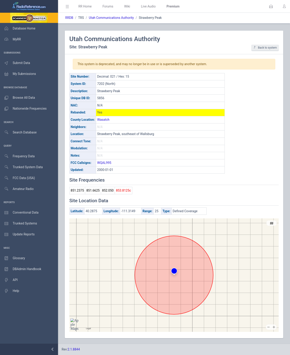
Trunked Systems (18, 224)
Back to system (265, 47)
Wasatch (103, 119)
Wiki (127, 6)
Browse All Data (17, 98)
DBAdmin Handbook (20, 269)
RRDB (69, 18)
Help (9, 291)
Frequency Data (17, 156)
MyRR (10, 39)
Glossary (12, 258)
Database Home (17, 28)
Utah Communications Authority (111, 18)
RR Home (85, 6)
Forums (107, 6)
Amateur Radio (17, 189)
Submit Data (15, 63)
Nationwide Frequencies (23, 109)
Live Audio (148, 6)
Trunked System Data (21, 167)
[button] (271, 6)
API (9, 280)
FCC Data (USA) (17, 178)
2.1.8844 (74, 349)
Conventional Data (19, 213)
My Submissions (18, 74)
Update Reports (17, 234)
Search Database (18, 132)
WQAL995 (104, 163)
